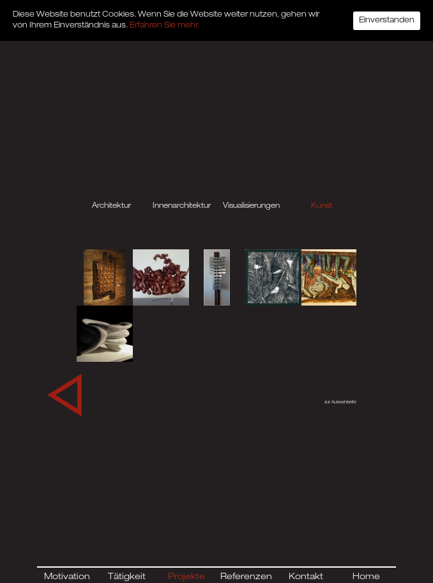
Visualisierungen (251, 206)
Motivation (67, 577)
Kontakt (306, 577)
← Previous (56, 389)
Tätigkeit (127, 577)
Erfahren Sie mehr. (164, 25)
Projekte (186, 577)
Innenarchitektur (182, 206)
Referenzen (246, 577)
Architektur (111, 206)
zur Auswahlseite (340, 403)
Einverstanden (386, 20)
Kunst (321, 206)
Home (366, 577)
